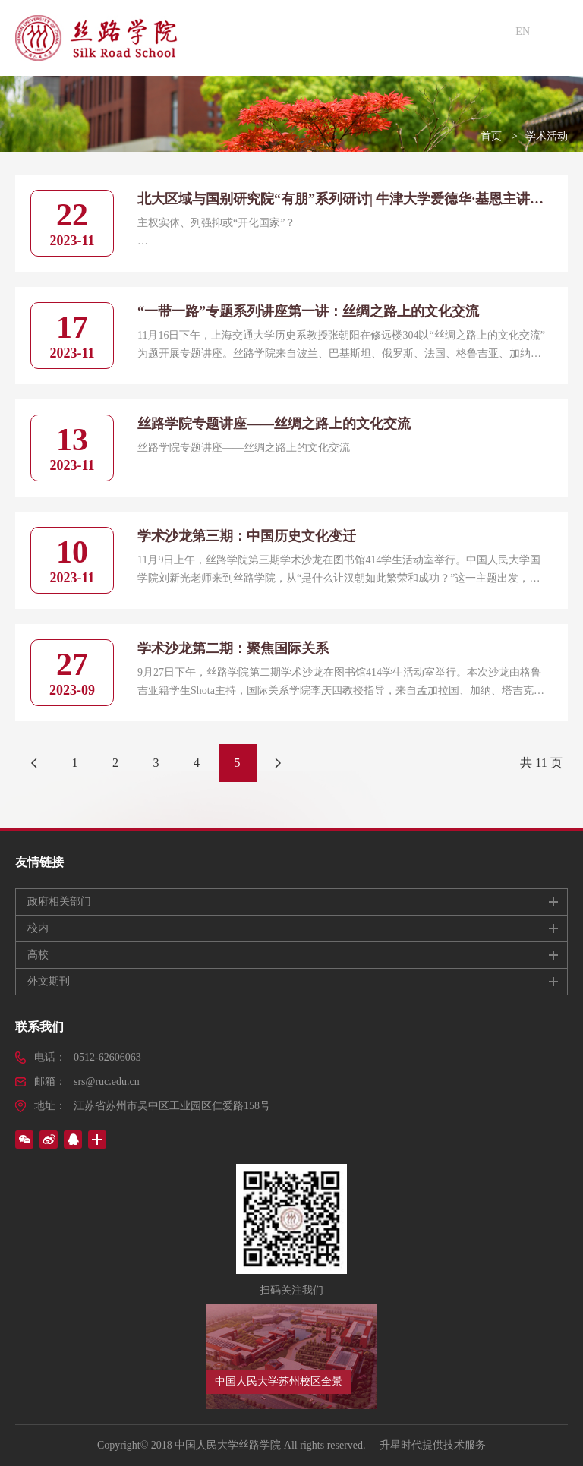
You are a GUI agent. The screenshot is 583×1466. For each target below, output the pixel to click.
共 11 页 (541, 762)
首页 (491, 136)
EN (522, 31)
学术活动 (546, 136)
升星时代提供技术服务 (433, 1445)
